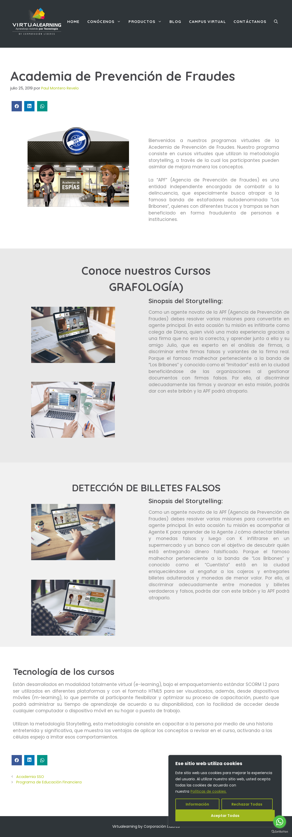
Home (73, 21)
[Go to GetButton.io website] (279, 831)
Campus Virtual (207, 21)
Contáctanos (250, 21)
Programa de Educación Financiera (49, 782)
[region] (225, 791)
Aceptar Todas (225, 815)
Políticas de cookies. (209, 791)
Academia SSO (30, 776)
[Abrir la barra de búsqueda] (276, 21)
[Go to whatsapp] (279, 821)
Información (197, 804)
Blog (175, 21)
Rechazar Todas (246, 804)
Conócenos (106, 21)
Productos (147, 21)
